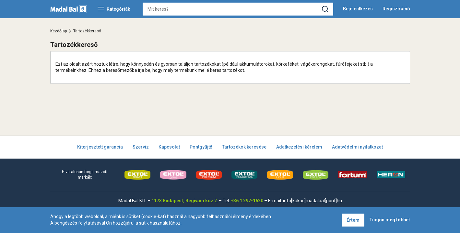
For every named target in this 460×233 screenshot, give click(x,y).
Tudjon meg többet (389, 219)
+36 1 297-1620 (247, 200)
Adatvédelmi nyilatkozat (357, 147)
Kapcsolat (169, 147)
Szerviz (141, 147)
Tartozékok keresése (244, 147)
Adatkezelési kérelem (299, 147)
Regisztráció (396, 8)
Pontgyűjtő (201, 147)
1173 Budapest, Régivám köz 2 (184, 200)
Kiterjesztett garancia (100, 147)
